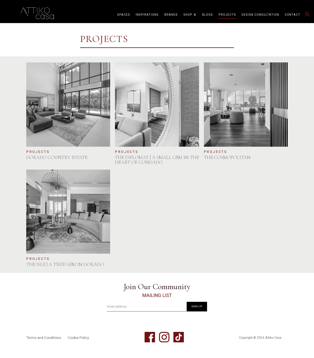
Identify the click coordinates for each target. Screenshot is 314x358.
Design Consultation (260, 14)
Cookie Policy (78, 338)
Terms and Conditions (43, 338)
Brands (171, 14)
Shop (190, 14)
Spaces (123, 14)
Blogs (207, 14)
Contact (292, 14)
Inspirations (147, 14)
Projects (227, 14)
